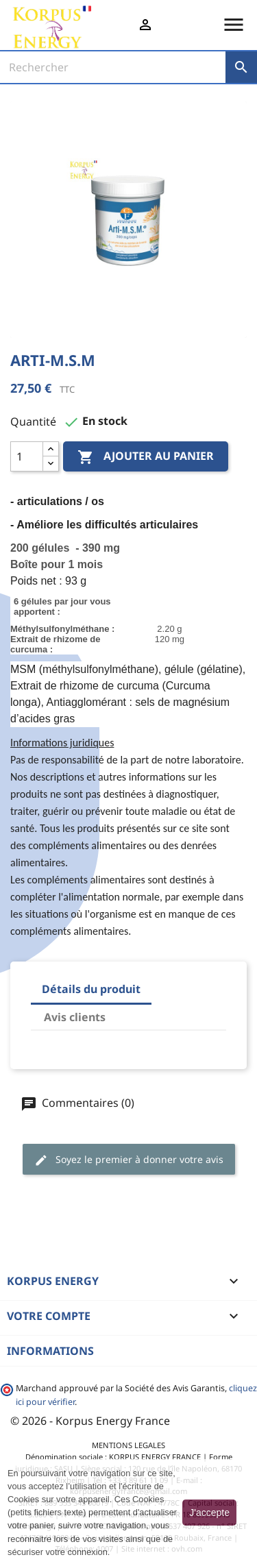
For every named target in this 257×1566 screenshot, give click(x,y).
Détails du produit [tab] (91, 988)
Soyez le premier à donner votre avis (128, 1160)
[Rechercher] (112, 67)
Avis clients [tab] (75, 1017)
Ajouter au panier (145, 457)
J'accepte (209, 1512)
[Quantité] (26, 456)
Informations (50, 1350)
